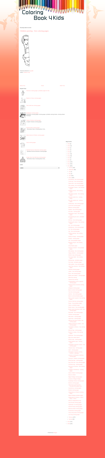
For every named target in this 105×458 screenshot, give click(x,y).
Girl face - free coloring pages (75, 220)
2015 (68, 157)
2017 (68, 153)
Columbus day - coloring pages (75, 364)
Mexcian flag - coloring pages (75, 330)
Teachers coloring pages (74, 269)
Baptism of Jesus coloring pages (33, 98)
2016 (68, 155)
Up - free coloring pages (73, 229)
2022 (68, 147)
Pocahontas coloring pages (74, 410)
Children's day (26, 72)
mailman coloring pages (73, 314)
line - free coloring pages (74, 225)
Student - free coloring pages (75, 209)
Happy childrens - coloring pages (75, 253)
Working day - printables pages (75, 260)
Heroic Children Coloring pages (75, 372)
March (70, 177)
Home (42, 85)
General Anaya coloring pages (75, 406)
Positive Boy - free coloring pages (76, 203)
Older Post (62, 85)
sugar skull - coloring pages (74, 318)
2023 (68, 145)
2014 (68, 159)
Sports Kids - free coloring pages (75, 183)
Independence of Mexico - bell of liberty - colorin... (75, 398)
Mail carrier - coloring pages (74, 316)
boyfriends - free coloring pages (75, 335)
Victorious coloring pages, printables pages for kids (37, 90)
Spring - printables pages (74, 305)
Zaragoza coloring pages (74, 288)
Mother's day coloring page (74, 255)
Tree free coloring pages (73, 292)
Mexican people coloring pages (75, 408)
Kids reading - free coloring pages (76, 185)
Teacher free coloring (73, 279)
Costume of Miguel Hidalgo (74, 378)
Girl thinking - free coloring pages (75, 179)
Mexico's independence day (74, 400)
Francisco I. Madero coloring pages (76, 358)
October (71, 167)
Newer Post (22, 85)
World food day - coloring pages (75, 360)
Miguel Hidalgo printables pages (75, 395)
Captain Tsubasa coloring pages (33, 120)
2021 (68, 149)
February (71, 417)
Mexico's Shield (72, 374)
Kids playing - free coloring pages (76, 251)
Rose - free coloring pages (74, 273)
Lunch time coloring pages (74, 205)
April (70, 175)
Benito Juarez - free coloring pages (76, 307)
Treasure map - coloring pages (75, 347)
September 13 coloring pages (75, 404)
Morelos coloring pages (73, 382)
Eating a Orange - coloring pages (75, 236)
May (70, 173)
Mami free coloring (72, 277)
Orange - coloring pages (73, 238)
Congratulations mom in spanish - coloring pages (76, 282)
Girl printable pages (72, 245)
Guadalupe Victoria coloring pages (76, 380)
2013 (68, 161)
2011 (68, 165)
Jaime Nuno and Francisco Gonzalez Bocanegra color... (75, 385)
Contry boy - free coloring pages (75, 181)
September (71, 169)
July (70, 171)
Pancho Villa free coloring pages (75, 301)
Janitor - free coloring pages (74, 271)
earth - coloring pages (73, 350)
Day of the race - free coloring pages (76, 362)
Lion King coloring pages (74, 414)
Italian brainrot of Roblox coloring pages (35, 135)
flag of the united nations (74, 337)
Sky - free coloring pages (74, 231)
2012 (68, 163)
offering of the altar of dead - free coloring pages (75, 321)
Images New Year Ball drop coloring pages (36, 157)
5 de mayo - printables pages (75, 262)
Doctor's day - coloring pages (75, 339)
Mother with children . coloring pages (76, 275)
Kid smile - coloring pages (74, 211)
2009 (68, 423)
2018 (68, 151)
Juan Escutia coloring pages (74, 402)
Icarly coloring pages (31, 142)
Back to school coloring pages (75, 290)
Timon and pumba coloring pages (76, 412)
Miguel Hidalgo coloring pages (75, 376)
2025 (68, 143)
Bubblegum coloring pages (32, 112)
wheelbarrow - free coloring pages (76, 227)
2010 (68, 421)
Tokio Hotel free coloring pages (33, 105)
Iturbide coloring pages (73, 390)
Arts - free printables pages (74, 240)
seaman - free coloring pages (75, 294)
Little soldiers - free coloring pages (76, 264)
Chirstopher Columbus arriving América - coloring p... (75, 352)
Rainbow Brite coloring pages (33, 127)
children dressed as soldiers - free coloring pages (76, 324)
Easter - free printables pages (75, 303)
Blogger (55, 432)
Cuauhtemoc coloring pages (74, 388)
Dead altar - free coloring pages (75, 312)
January (71, 419)
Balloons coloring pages (73, 207)
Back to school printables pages (75, 296)
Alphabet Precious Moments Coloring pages (36, 149)
